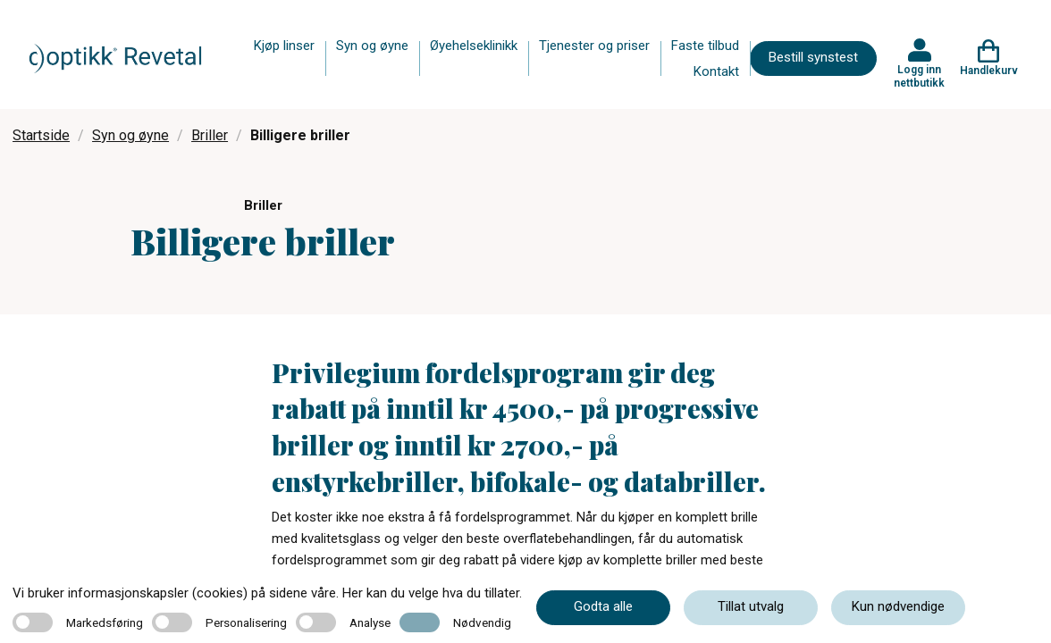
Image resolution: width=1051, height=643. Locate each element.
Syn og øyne (372, 46)
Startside (41, 135)
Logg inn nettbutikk (919, 75)
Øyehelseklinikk (473, 46)
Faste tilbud (705, 46)
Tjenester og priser (594, 46)
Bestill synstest (813, 57)
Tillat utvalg (751, 606)
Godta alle (603, 606)
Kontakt (716, 71)
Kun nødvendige (898, 606)
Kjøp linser (284, 46)
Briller (209, 135)
